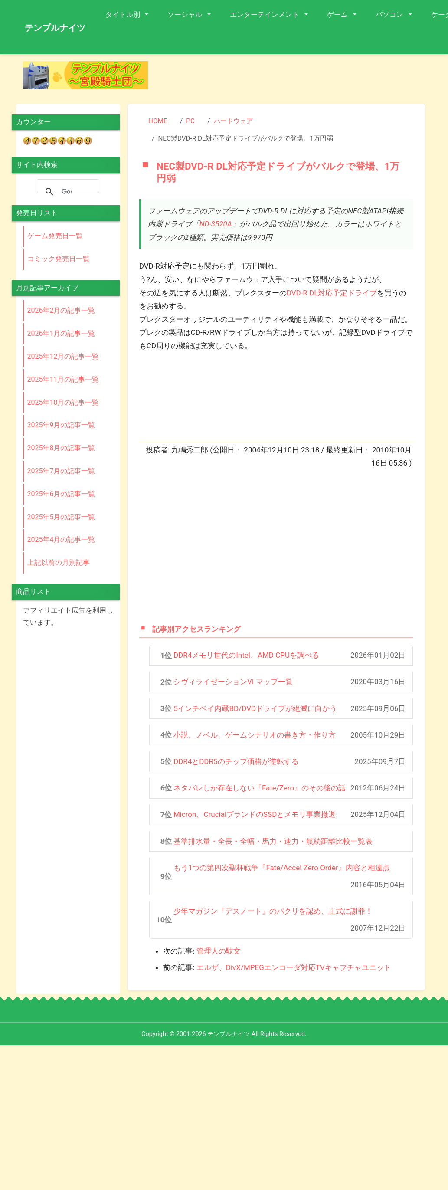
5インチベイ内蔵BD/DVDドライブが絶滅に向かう (255, 708)
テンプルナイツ (55, 28)
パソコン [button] (390, 14)
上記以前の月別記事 (58, 562)
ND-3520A (215, 224)
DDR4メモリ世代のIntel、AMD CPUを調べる (246, 655)
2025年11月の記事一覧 (63, 379)
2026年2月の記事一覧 (61, 310)
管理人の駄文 (218, 951)
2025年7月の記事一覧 (61, 471)
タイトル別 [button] (123, 14)
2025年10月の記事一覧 (63, 402)
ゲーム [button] (338, 14)
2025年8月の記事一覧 (61, 448)
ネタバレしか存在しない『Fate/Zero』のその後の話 (259, 787)
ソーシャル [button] (185, 14)
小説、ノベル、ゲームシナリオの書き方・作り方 (254, 735)
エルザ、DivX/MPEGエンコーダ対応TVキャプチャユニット (293, 967)
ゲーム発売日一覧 (55, 236)
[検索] (67, 192)
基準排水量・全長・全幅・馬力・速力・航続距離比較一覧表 (273, 841)
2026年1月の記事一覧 (61, 333)
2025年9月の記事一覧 (61, 425)
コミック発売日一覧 (58, 259)
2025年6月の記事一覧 (61, 494)
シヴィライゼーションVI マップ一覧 (233, 681)
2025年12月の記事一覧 (63, 356)
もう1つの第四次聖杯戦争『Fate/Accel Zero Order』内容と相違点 (281, 867)
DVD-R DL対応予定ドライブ (332, 292)
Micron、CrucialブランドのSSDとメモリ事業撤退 (254, 814)
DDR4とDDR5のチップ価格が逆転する (236, 761)
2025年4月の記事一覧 (61, 539)
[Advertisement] (259, 545)
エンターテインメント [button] (265, 14)
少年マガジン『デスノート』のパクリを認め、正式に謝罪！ (273, 911)
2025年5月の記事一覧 (61, 517)
